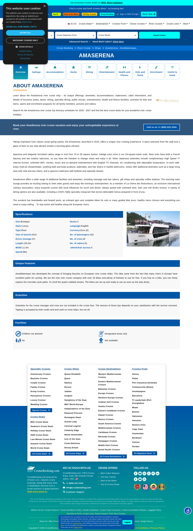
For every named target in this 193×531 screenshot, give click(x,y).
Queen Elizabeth (72, 374)
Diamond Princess (73, 413)
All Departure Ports (144, 453)
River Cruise (84, 48)
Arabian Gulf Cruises (108, 402)
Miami (135, 407)
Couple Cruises (38, 383)
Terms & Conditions (139, 528)
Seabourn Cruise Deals (41, 426)
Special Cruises (41, 410)
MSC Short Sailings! (112, 2)
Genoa (135, 374)
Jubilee (68, 391)
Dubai (135, 378)
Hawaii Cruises (105, 415)
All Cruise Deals (41, 453)
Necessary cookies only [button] (25, 40)
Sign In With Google (129, 14)
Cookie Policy (77, 527)
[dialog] (25, 33)
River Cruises (156, 24)
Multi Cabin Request (110, 473)
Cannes (136, 442)
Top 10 (56, 14)
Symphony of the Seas (75, 400)
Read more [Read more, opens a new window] (27, 22)
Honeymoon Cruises (40, 396)
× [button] (44, 6)
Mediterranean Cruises (109, 428)
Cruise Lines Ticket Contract (95, 514)
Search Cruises (159, 35)
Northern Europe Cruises (110, 398)
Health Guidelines (91, 510)
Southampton (138, 391)
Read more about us (37, 491)
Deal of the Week (71, 14)
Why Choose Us (56, 521)
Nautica (68, 383)
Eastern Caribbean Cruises (111, 411)
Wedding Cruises (38, 404)
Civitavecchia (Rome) (142, 387)
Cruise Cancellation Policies (134, 510)
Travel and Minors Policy (71, 510)
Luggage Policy (154, 510)
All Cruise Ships (75, 453)
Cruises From (119, 24)
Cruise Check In (52, 510)
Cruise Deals (85, 24)
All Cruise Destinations (112, 456)
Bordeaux (137, 438)
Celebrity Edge (71, 430)
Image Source (147, 521)
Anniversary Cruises (40, 374)
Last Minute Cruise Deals (42, 439)
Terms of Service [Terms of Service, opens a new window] (25, 54)
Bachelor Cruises (39, 378)
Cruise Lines (173, 24)
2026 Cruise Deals (39, 435)
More (185, 24)
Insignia (68, 396)
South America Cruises (109, 424)
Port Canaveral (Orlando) (144, 383)
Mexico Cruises (106, 419)
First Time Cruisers (117, 514)
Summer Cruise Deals (41, 443)
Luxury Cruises (38, 400)
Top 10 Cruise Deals (110, 484)
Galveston (137, 416)
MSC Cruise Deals (39, 422)
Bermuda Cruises (106, 436)
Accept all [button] (25, 32)
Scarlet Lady (70, 422)
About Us (43, 521)
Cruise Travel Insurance (110, 510)
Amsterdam (138, 433)
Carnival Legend (72, 426)
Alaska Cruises (105, 406)
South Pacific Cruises (109, 449)
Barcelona (137, 396)
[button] (75, 35)
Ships (98, 48)
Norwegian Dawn (72, 417)
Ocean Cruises (137, 24)
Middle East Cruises (108, 445)
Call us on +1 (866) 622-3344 (162, 127)
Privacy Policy (157, 528)
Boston (135, 412)
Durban (136, 446)
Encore (67, 387)
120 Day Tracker (108, 477)
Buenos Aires (138, 425)
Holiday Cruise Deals (40, 431)
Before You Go (37, 510)
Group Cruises (37, 391)
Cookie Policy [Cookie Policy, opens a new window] (25, 51)
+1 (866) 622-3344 (73, 483)
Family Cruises (37, 387)
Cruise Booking (65, 48)
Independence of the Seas (77, 409)
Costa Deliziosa (72, 443)
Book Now (148, 14)
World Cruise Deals (40, 448)
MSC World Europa (73, 404)
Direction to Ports (74, 514)
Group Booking (107, 14)
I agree (127, 522)
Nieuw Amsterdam (73, 435)
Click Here (118, 41)
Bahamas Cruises (107, 389)
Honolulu (136, 420)
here (62, 525)
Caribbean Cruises (107, 432)
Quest (67, 378)
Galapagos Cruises (107, 441)
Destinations (102, 24)
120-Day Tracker (89, 14)
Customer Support (73, 492)
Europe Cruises (106, 393)
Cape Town (137, 429)
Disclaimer (134, 521)
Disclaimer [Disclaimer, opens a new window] (25, 58)
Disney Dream (71, 448)
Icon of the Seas (72, 439)
